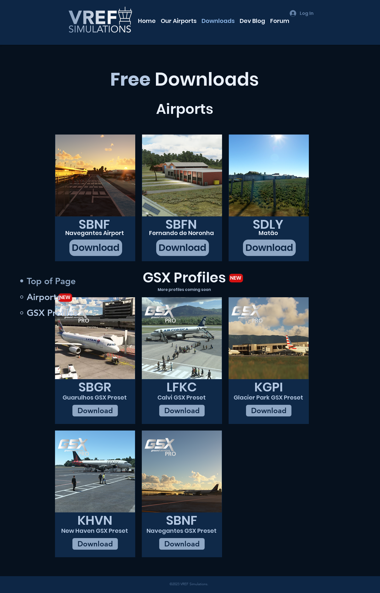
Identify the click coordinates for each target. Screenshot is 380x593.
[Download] (95, 248)
